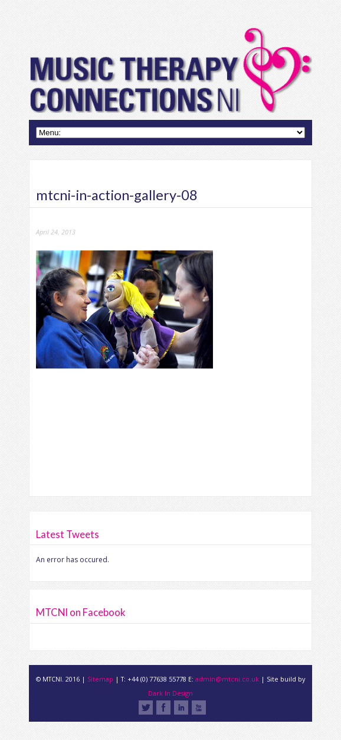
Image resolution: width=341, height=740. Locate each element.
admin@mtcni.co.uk (227, 678)
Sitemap (100, 678)
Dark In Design (170, 693)
